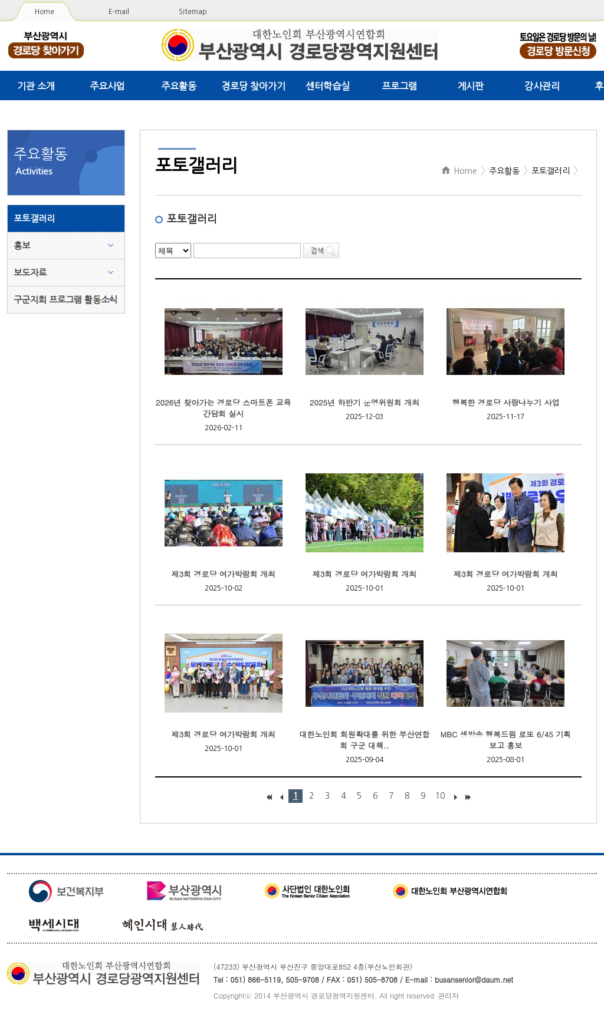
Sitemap (193, 11)
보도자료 (30, 272)
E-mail (119, 11)
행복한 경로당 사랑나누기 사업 (505, 402)
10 (440, 796)
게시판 (470, 86)
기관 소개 (36, 86)
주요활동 (178, 86)
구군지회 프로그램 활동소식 (65, 299)
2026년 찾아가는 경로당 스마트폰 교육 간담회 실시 (223, 408)
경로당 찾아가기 (253, 86)
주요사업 (107, 86)
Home (44, 11)
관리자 (448, 995)
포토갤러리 (34, 218)
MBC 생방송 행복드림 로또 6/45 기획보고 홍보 (506, 740)
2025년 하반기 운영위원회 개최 (364, 402)
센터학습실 (328, 86)
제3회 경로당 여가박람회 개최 (223, 573)
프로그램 (399, 86)
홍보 (22, 245)
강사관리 (542, 86)
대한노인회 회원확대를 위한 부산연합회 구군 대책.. (365, 740)
